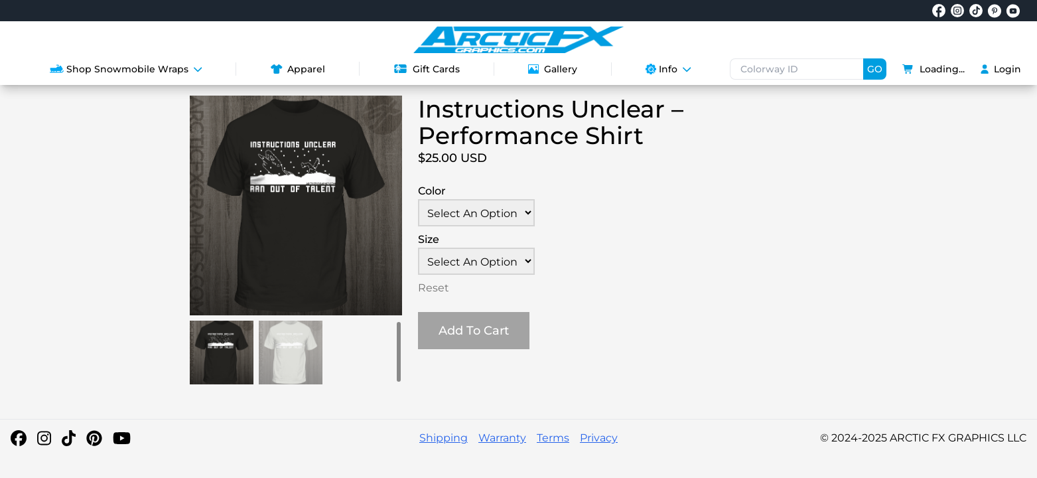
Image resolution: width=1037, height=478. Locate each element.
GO (874, 69)
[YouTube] (122, 438)
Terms (553, 438)
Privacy (599, 438)
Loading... (933, 69)
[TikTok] (69, 438)
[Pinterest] (94, 438)
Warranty (502, 438)
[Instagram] (44, 438)
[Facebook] (19, 438)
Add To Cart (474, 330)
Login (1001, 69)
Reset (433, 287)
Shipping (443, 438)
